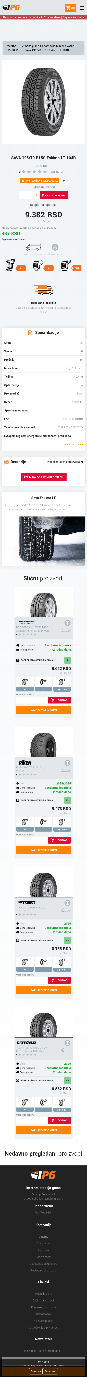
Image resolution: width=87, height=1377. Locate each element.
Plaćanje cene (43, 1294)
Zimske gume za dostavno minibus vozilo (48, 46)
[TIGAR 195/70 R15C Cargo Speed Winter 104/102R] (44, 1022)
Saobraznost (43, 1257)
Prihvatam (36, 1371)
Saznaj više (50, 1371)
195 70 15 (12, 50)
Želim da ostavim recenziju (43, 477)
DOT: (22, 783)
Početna (11, 46)
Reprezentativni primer (13, 239)
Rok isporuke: (27, 649)
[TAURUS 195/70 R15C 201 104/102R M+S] (44, 882)
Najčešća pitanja (43, 1321)
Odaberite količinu (43, 187)
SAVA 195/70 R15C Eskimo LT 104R (46, 50)
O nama (43, 1237)
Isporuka (43, 1250)
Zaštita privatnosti (43, 1300)
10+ (67, 800)
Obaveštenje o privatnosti (43, 1328)
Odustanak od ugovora (43, 1264)
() (72, 7)
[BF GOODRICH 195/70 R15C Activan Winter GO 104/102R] (44, 602)
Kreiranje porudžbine (43, 1307)
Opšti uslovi (44, 1243)
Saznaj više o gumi (43, 709)
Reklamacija (43, 1314)
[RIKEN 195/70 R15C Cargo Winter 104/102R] (44, 742)
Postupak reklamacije (43, 1270)
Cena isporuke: (27, 645)
